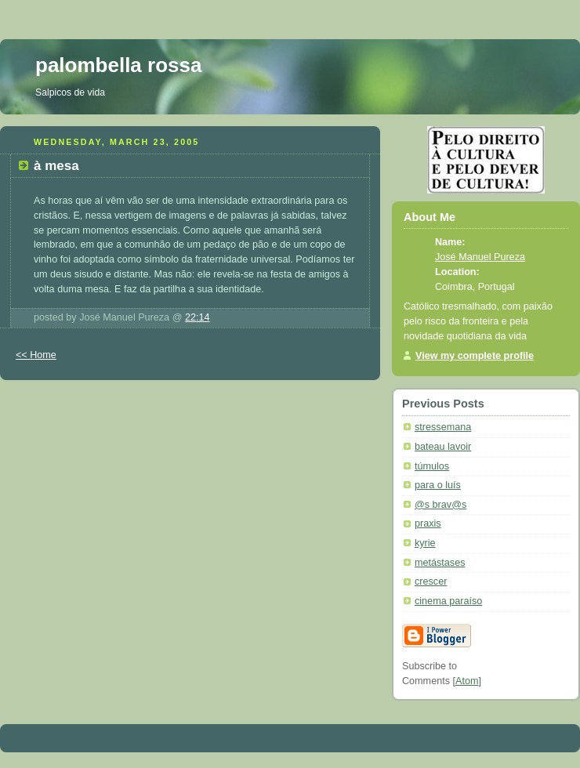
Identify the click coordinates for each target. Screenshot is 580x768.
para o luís (438, 485)
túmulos (432, 466)
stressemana (443, 427)
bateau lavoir (443, 446)
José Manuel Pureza (480, 257)
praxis (428, 523)
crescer (431, 581)
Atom (466, 681)
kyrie (425, 543)
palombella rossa (118, 65)
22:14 (197, 317)
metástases (440, 562)
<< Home (36, 355)
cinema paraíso (448, 601)
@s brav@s (440, 504)
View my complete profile (474, 355)
